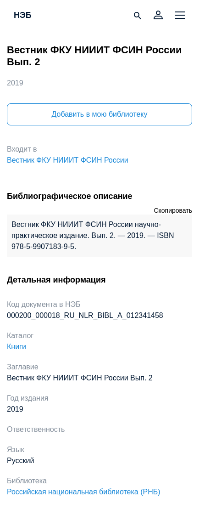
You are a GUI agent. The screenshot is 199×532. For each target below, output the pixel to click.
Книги (16, 347)
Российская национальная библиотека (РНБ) (83, 492)
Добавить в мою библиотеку (99, 114)
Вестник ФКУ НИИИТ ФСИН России (67, 160)
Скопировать (173, 210)
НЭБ (23, 15)
